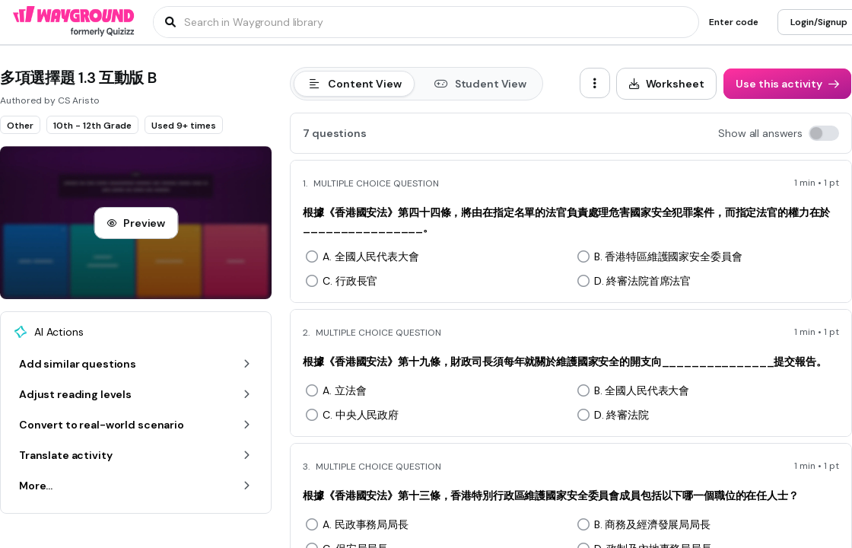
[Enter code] (733, 22)
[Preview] (136, 223)
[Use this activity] (787, 84)
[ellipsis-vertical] (595, 83)
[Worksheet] (666, 84)
